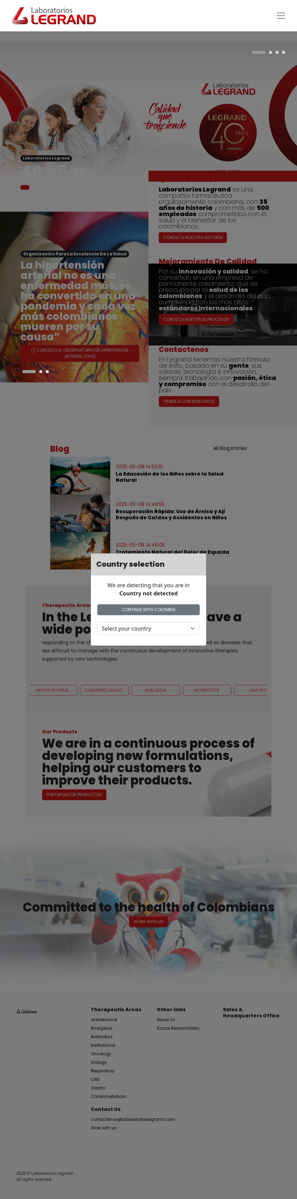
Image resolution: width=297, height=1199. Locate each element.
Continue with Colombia (148, 609)
